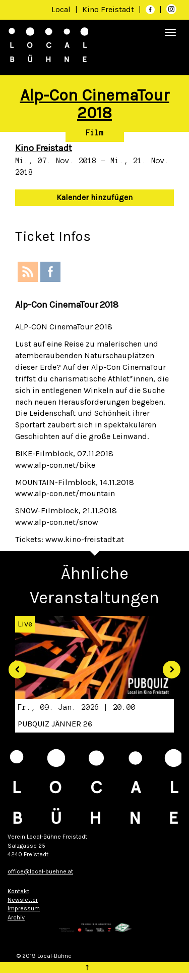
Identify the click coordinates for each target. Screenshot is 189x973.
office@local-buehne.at (40, 871)
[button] (14, 666)
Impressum (24, 908)
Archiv (16, 917)
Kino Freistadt (109, 9)
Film (95, 133)
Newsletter (23, 899)
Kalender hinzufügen (94, 197)
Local (61, 9)
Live (25, 623)
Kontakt (18, 891)
